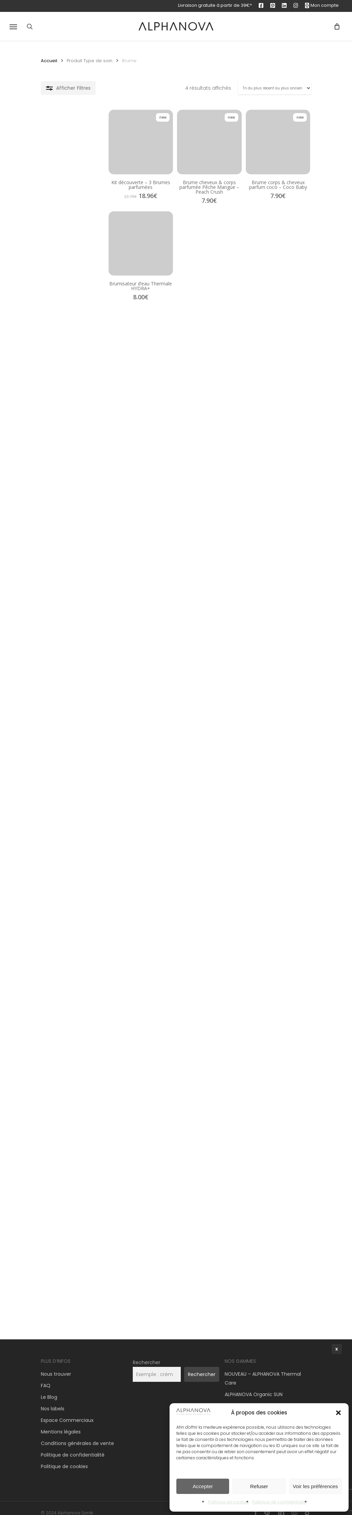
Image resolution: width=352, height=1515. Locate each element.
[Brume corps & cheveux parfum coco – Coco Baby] (267, 153)
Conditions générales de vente (77, 1434)
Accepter (203, 1486)
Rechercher (146, 1354)
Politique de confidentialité (73, 1446)
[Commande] (274, 88)
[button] (13, 26)
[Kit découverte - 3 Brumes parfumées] (84, 153)
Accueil (49, 60)
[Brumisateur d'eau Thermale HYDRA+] (84, 272)
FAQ (45, 1377)
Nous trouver (56, 1365)
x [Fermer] (336, 1348)
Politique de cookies (64, 1458)
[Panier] (334, 26)
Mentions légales (61, 1423)
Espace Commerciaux (67, 1411)
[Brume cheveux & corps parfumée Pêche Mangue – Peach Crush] (175, 153)
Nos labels (52, 1400)
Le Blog (49, 1388)
